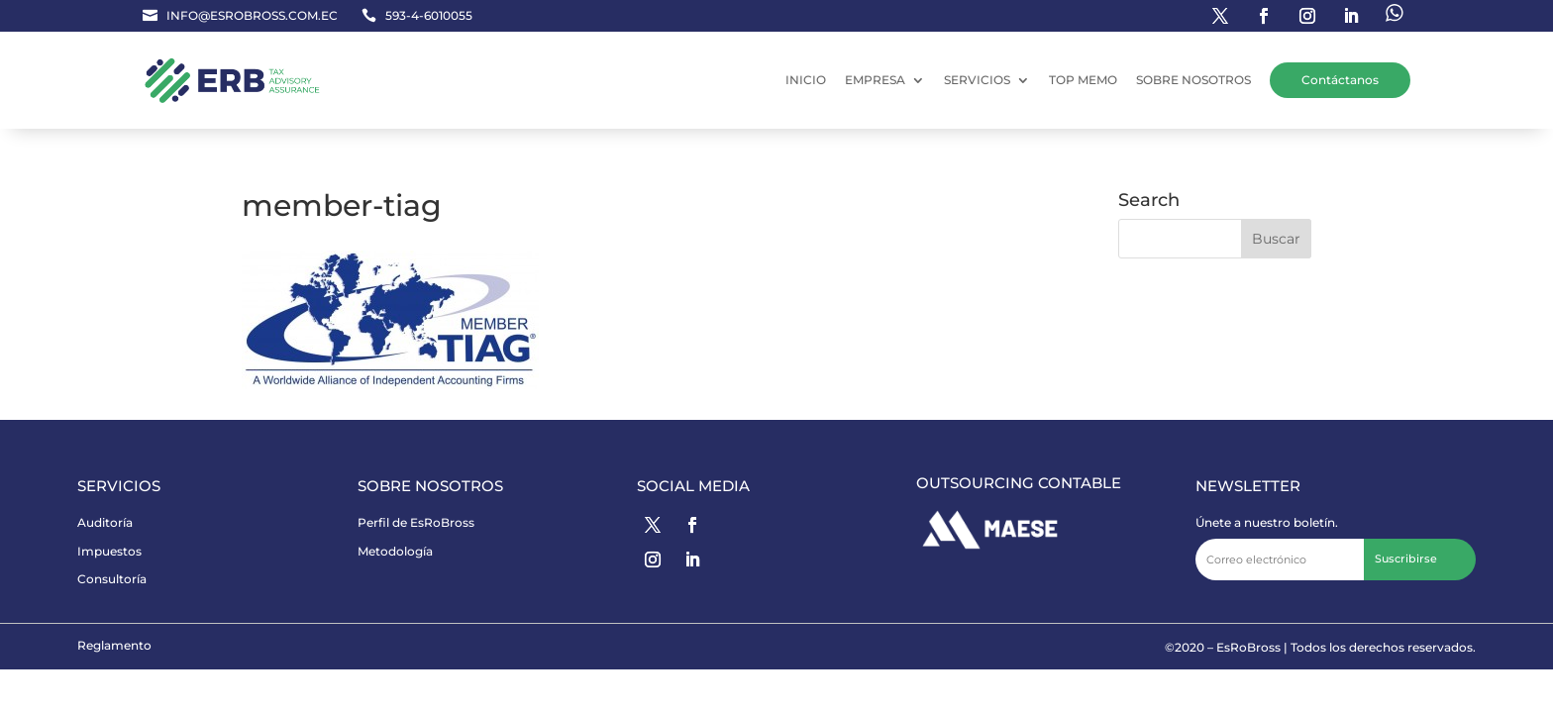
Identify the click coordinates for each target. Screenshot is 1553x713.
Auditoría (105, 522)
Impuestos (109, 551)
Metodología (395, 551)
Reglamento (114, 645)
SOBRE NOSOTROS (1193, 79)
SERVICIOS (977, 79)
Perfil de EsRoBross (416, 522)
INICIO (805, 79)
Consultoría (112, 578)
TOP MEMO (1083, 79)
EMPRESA (875, 79)
